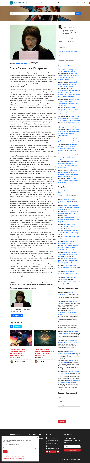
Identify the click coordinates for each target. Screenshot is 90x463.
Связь (85, 3)
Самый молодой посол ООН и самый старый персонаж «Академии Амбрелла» (68, 193)
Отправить (62, 421)
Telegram (18, 326)
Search (78, 13)
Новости (28, 3)
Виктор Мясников (21, 63)
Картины (79, 3)
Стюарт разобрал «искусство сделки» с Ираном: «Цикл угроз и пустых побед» (68, 125)
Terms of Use (65, 459)
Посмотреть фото (17, 315)
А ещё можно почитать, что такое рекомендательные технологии (14, 457)
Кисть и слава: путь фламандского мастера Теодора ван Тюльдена (68, 261)
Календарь (35, 3)
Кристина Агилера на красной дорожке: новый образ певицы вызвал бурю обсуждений (69, 118)
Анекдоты (60, 3)
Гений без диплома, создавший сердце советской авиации (67, 254)
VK (11, 326)
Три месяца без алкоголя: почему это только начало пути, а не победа (68, 84)
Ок (5, 451)
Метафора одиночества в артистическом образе (67, 312)
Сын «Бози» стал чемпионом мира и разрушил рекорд (67, 226)
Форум (73, 3)
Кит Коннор (41, 361)
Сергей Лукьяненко (20, 361)
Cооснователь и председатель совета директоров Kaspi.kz (68, 220)
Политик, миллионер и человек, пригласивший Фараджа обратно (68, 207)
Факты (67, 3)
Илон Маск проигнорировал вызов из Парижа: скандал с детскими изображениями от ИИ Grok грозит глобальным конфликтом (69, 93)
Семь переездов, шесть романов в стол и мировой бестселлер (68, 248)
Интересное (44, 3)
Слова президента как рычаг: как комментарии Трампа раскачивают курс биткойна (69, 140)
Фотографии (52, 3)
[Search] (42, 13)
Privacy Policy (75, 459)
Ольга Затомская (69, 27)
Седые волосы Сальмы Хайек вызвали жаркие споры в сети (68, 180)
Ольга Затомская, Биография (68, 51)
